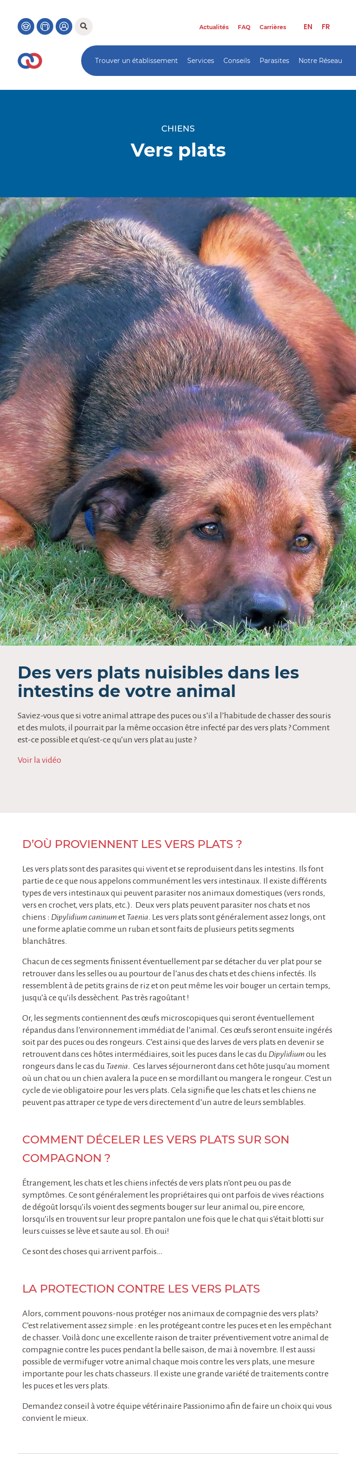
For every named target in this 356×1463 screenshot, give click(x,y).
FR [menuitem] (326, 26)
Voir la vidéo (39, 760)
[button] (84, 27)
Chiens (178, 129)
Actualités (214, 27)
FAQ (244, 27)
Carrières (273, 27)
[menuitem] (308, 26)
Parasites (274, 61)
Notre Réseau (320, 61)
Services (200, 61)
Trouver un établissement (136, 61)
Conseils (236, 61)
